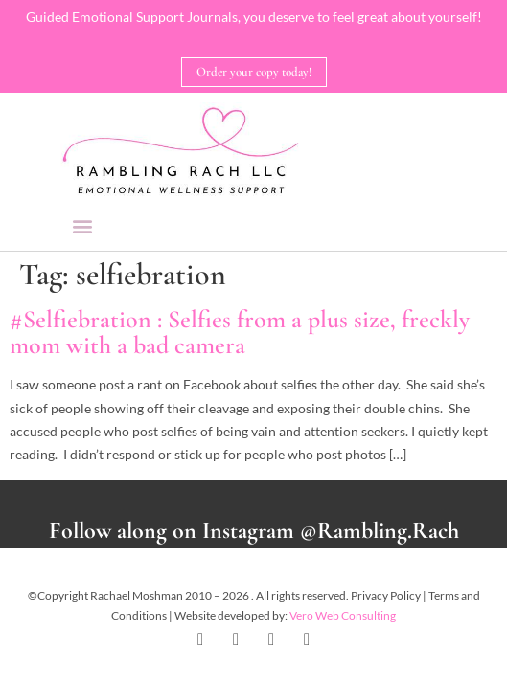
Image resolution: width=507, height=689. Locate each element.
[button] (83, 225)
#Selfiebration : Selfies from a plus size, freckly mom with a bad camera (240, 332)
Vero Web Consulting (342, 616)
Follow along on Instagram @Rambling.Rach (254, 531)
